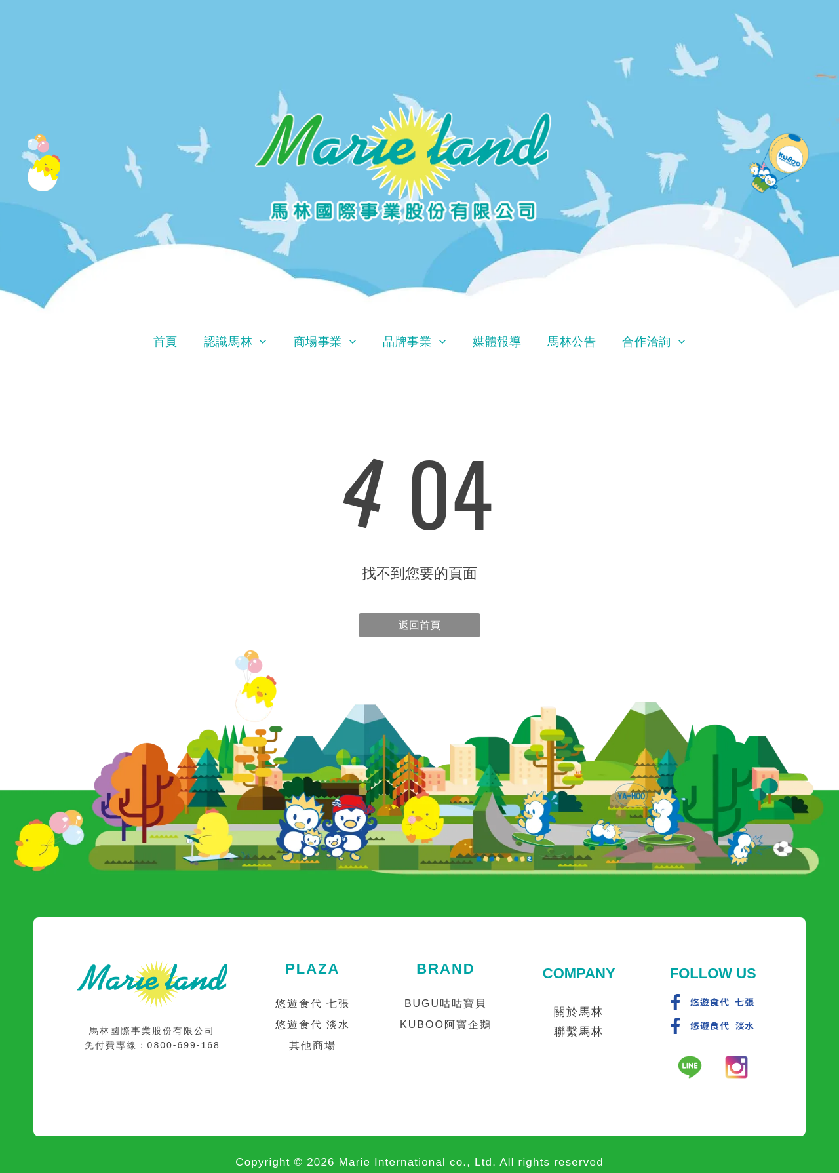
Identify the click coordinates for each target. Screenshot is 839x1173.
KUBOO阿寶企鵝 (446, 1024)
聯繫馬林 (579, 1031)
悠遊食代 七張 (312, 1003)
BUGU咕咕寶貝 (445, 1003)
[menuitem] (165, 341)
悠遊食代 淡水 (312, 1024)
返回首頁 (419, 625)
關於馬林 (579, 1012)
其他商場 (312, 1045)
